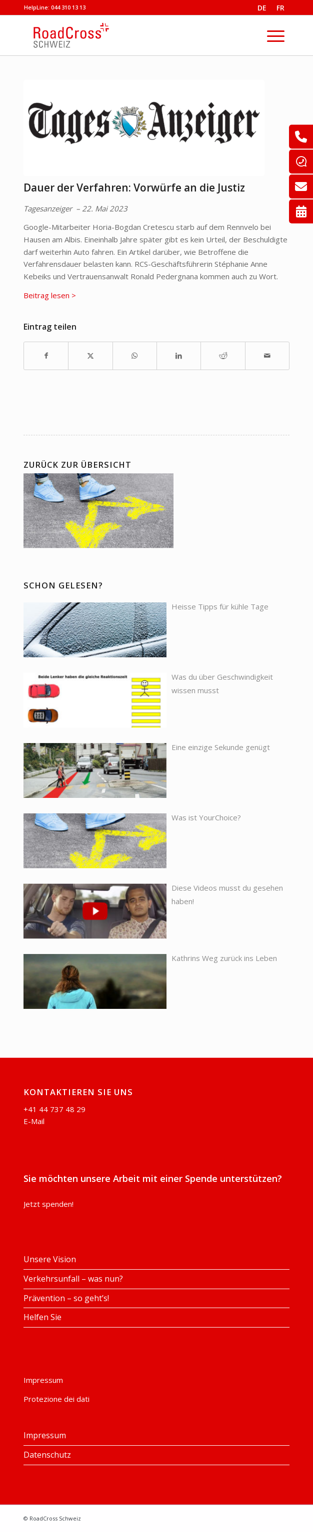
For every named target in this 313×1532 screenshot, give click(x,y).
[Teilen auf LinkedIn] (178, 356)
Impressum (43, 1380)
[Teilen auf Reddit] (222, 356)
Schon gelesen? (63, 585)
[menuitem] (262, 7)
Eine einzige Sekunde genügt (221, 747)
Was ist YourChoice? (206, 817)
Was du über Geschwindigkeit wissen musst (222, 683)
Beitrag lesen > (50, 295)
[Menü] (276, 35)
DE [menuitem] (262, 7)
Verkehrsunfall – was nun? (73, 1278)
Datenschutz (47, 1454)
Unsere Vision (50, 1259)
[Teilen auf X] (90, 356)
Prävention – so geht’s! (66, 1298)
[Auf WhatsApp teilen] (134, 356)
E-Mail (34, 1121)
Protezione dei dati (57, 1399)
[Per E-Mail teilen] (267, 356)
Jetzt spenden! (49, 1204)
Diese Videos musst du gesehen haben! (227, 894)
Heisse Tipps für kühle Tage (220, 606)
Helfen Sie (43, 1317)
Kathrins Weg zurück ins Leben (224, 958)
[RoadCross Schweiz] (140, 35)
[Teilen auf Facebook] (46, 356)
